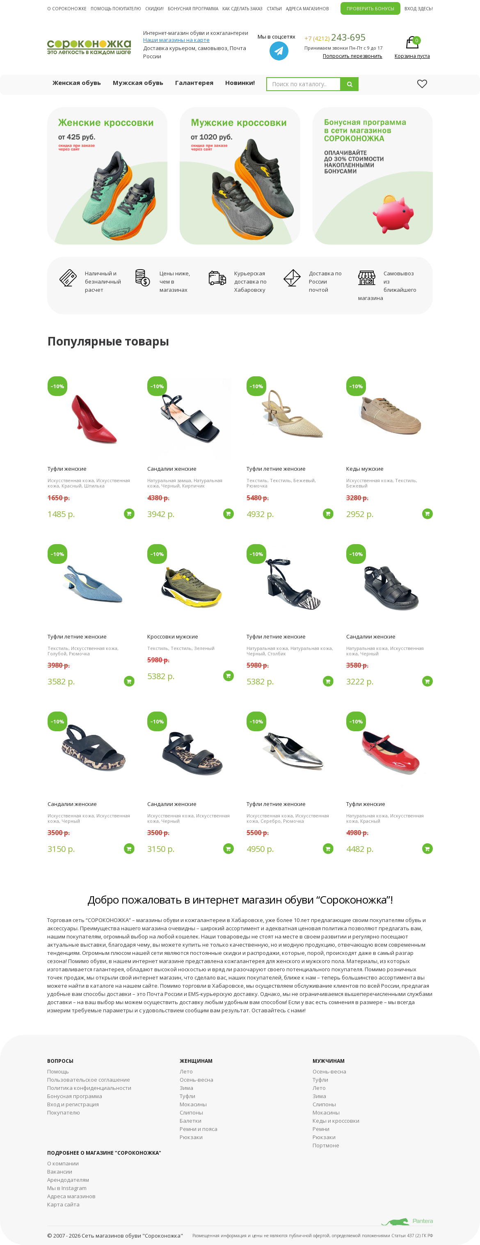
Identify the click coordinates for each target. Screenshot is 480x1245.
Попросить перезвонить (352, 56)
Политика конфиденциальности (89, 1088)
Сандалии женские (172, 468)
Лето (186, 1071)
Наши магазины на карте (176, 39)
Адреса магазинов (307, 8)
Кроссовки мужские (172, 636)
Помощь (58, 1071)
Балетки (190, 1120)
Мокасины (193, 1104)
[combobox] (303, 84)
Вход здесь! (419, 8)
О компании (63, 1163)
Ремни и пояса (198, 1129)
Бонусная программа (193, 8)
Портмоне (326, 1145)
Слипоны (191, 1112)
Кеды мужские (365, 468)
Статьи (274, 8)
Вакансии (59, 1171)
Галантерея (194, 82)
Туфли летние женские (276, 468)
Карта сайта (63, 1204)
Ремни (321, 1129)
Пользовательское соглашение (88, 1079)
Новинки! (240, 82)
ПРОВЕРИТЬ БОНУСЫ (370, 8)
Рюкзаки (191, 1137)
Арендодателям (68, 1179)
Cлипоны (324, 1104)
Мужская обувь (138, 82)
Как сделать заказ (242, 8)
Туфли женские (67, 468)
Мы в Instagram (67, 1188)
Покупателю (63, 1112)
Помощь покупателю (116, 8)
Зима (186, 1088)
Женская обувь (77, 82)
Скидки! (154, 8)
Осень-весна (196, 1079)
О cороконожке (67, 8)
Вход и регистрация (73, 1104)
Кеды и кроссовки (336, 1120)
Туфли (187, 1096)
